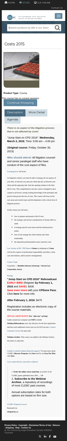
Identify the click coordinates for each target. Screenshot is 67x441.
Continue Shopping (20, 102)
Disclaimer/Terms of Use (40, 425)
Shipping (10, 427)
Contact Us (57, 7)
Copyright (23, 425)
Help (17, 427)
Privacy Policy (10, 425)
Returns (56, 425)
